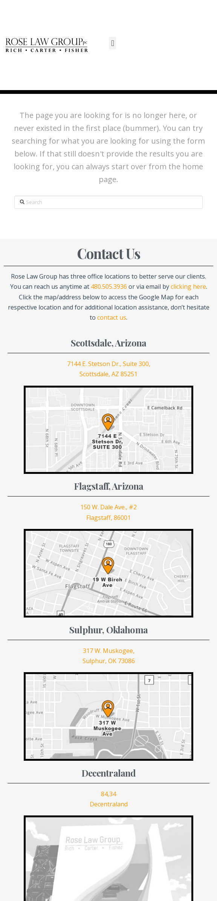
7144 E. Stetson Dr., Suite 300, (108, 364)
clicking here (188, 286)
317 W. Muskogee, (108, 651)
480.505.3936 (109, 286)
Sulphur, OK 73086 (109, 661)
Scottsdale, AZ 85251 (108, 374)
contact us (111, 317)
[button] (112, 43)
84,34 (108, 794)
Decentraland (109, 804)
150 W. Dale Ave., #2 (108, 507)
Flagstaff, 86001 (108, 517)
